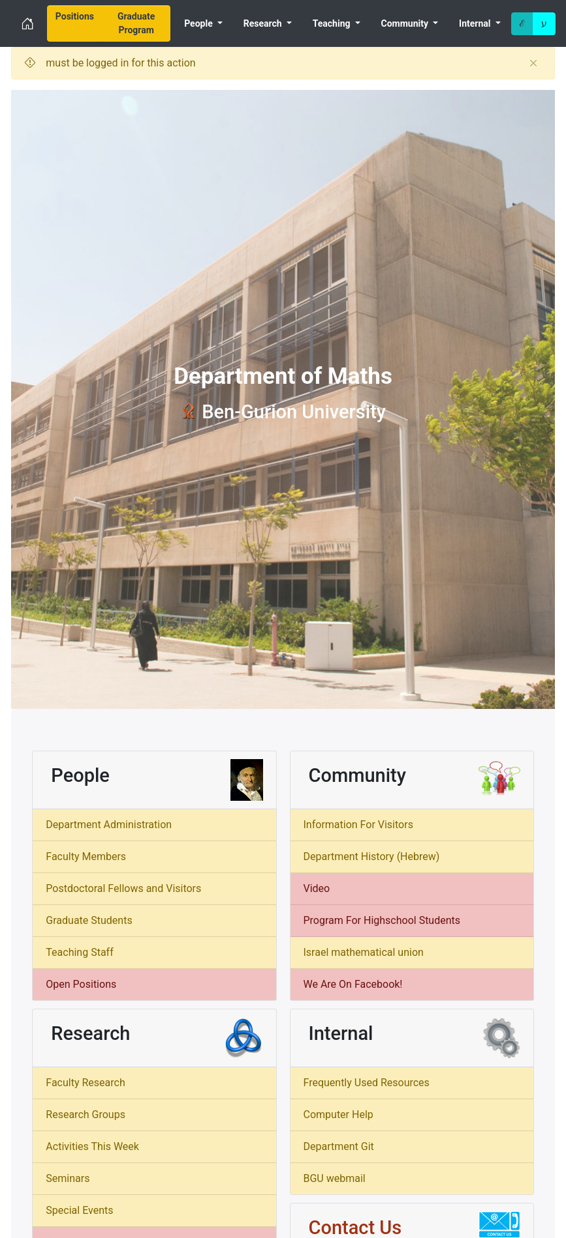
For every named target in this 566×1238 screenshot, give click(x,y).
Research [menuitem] (264, 23)
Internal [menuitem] (476, 23)
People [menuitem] (199, 23)
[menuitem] (74, 23)
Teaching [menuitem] (333, 23)
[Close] (533, 63)
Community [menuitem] (406, 23)
